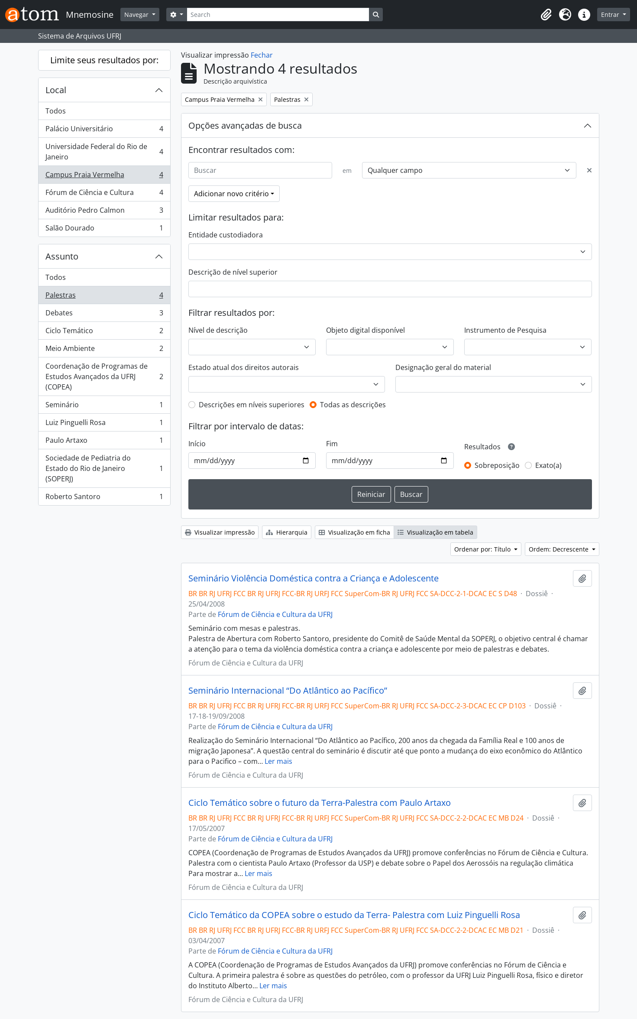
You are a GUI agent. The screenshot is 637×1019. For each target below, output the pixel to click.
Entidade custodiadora (225, 235)
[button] (546, 14)
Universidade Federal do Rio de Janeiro (104, 152)
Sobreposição (497, 465)
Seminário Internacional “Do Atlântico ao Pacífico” (287, 690)
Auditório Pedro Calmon (104, 212)
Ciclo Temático (104, 332)
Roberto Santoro (104, 498)
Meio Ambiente (104, 350)
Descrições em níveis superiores (251, 404)
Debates (104, 315)
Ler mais (278, 761)
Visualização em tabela (435, 532)
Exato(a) (548, 465)
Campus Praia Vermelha (104, 176)
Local (55, 90)
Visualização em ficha (354, 532)
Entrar (611, 14)
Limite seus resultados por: (104, 60)
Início (197, 443)
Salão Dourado (104, 230)
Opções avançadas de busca (245, 125)
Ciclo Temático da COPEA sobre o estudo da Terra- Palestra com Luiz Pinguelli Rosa (354, 915)
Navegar (137, 14)
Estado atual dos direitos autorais (243, 367)
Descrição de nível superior (233, 272)
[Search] (278, 14)
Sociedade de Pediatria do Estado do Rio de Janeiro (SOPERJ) (104, 468)
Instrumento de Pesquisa (505, 330)
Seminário (104, 406)
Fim (332, 443)
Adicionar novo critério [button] (231, 193)
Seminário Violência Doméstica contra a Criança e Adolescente (313, 578)
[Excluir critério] (589, 170)
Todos (55, 111)
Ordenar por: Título (483, 549)
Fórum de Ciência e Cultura (104, 194)
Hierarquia (286, 532)
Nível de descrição (218, 330)
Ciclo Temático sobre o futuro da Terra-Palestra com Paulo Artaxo (319, 803)
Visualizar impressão (220, 532)
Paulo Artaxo (104, 442)
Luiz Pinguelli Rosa (104, 424)
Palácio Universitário (104, 130)
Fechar (262, 55)
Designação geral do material (443, 367)
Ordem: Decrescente (559, 549)
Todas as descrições (353, 404)
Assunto (61, 256)
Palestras (104, 297)
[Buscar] (260, 170)
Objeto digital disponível (365, 330)
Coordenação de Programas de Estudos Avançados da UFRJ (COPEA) (104, 376)
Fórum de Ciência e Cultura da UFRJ (275, 614)
